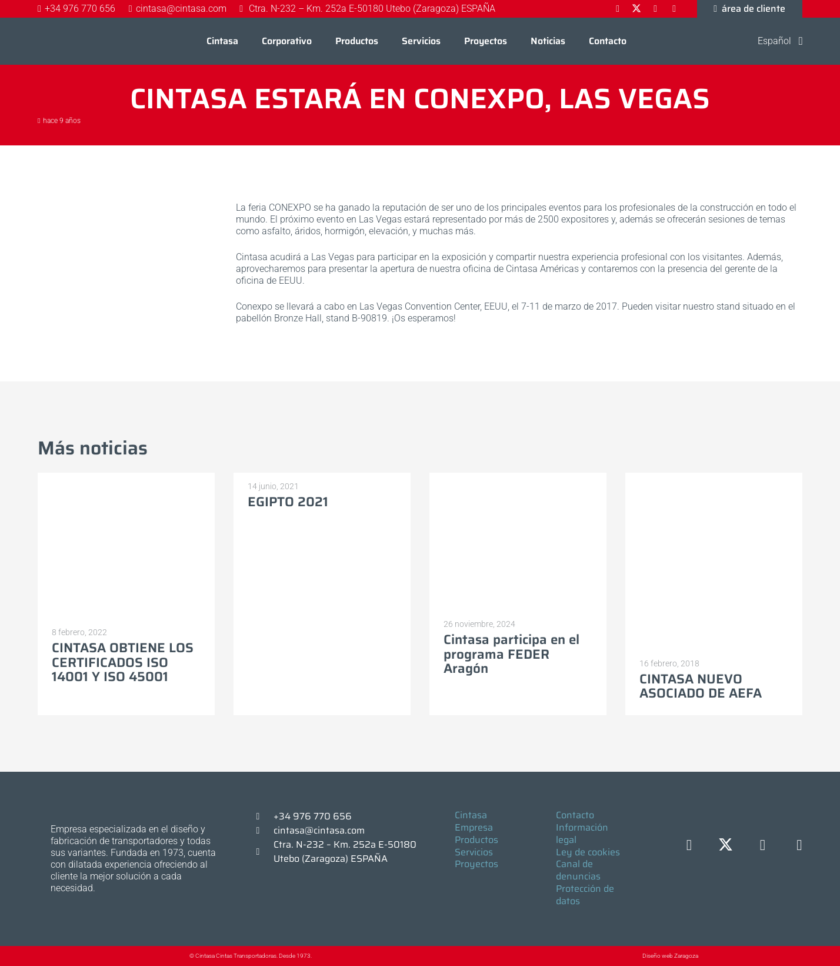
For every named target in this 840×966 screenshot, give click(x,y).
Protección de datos (585, 894)
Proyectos (476, 864)
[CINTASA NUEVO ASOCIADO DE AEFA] (713, 478)
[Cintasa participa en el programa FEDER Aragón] (517, 478)
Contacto (575, 815)
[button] (772, 41)
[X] (726, 845)
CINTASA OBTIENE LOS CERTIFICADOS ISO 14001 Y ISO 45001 (123, 662)
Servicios (474, 852)
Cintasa (471, 815)
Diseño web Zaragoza (670, 955)
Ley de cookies (588, 852)
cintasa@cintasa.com (319, 830)
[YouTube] (799, 845)
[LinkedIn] (762, 845)
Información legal (582, 833)
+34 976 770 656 (313, 816)
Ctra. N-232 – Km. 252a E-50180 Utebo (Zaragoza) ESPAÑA (345, 851)
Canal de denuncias (578, 870)
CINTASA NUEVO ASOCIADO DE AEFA (700, 686)
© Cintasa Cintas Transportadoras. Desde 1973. (250, 955)
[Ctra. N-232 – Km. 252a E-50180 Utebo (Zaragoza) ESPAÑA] (263, 852)
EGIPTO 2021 (288, 502)
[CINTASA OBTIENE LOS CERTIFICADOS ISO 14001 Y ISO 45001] (126, 478)
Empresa (474, 827)
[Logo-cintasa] (64, 41)
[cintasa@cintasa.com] (263, 830)
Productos (476, 839)
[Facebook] (689, 845)
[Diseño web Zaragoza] (615, 956)
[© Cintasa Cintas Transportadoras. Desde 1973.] (177, 956)
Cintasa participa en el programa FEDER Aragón (511, 654)
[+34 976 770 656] (263, 816)
